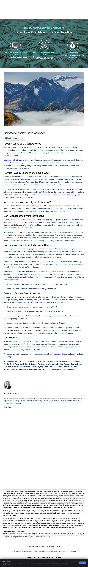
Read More (7, 407)
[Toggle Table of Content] (22, 138)
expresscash (58, 354)
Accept (82, 563)
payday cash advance (14, 160)
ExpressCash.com (43, 546)
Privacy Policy (8, 564)
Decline (74, 563)
